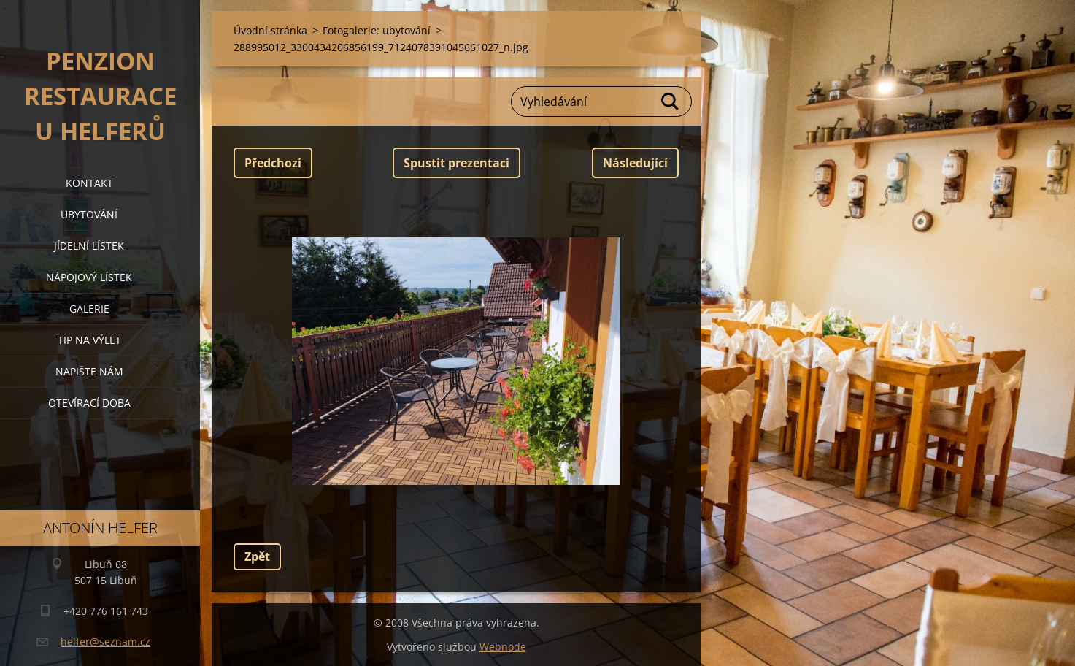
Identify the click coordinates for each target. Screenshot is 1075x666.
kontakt (89, 183)
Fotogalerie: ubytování (377, 30)
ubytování (89, 214)
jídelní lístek (89, 246)
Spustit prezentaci (456, 163)
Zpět (257, 556)
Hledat (670, 101)
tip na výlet (89, 340)
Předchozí (272, 163)
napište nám (89, 371)
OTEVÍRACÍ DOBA (89, 403)
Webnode (502, 647)
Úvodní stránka (270, 30)
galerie (89, 308)
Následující (635, 163)
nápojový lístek (89, 277)
